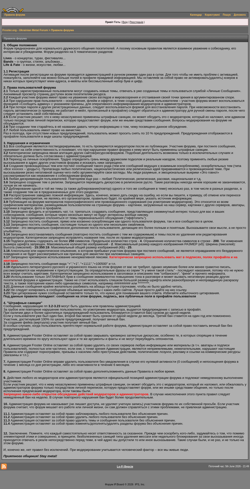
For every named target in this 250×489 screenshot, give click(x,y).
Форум (109, 484)
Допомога (240, 14)
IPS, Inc (140, 484)
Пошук (227, 14)
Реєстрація (136, 22)
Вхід (125, 22)
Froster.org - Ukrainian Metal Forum (25, 30)
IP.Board (119, 484)
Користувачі (212, 14)
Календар (196, 14)
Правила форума (14, 14)
